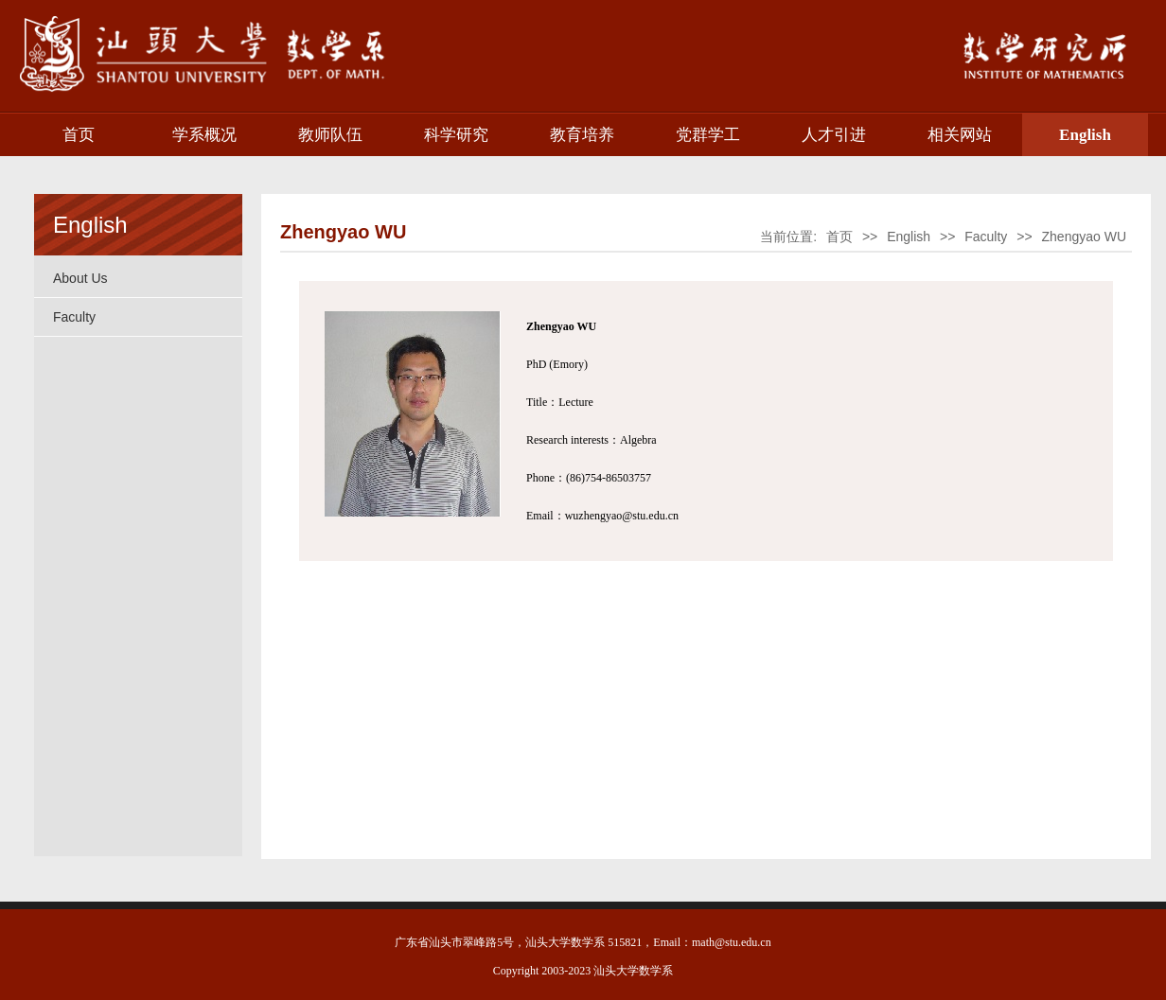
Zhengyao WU (1084, 236)
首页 (78, 135)
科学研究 (456, 135)
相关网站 (960, 135)
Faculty (74, 317)
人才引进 (834, 135)
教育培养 (582, 135)
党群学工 (708, 135)
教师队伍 (330, 135)
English (1085, 135)
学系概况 (204, 135)
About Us (80, 278)
